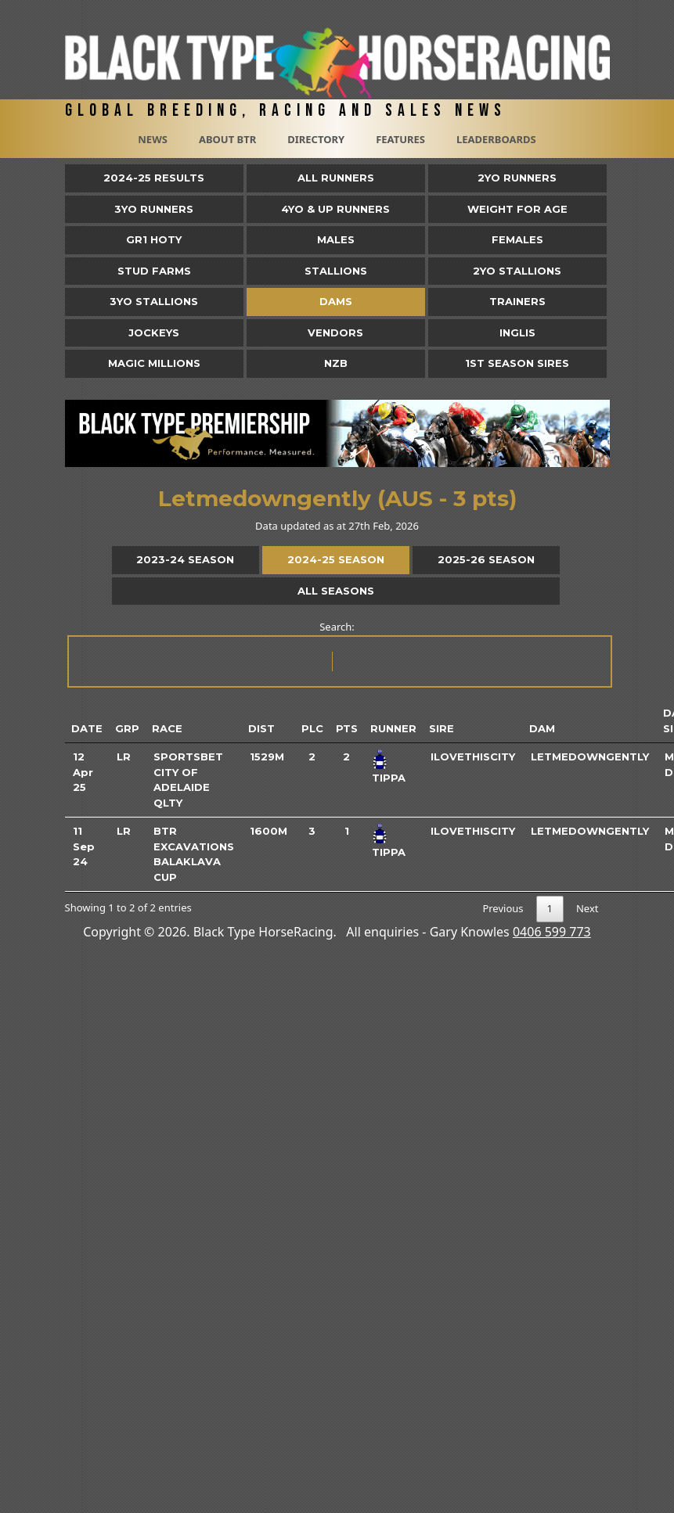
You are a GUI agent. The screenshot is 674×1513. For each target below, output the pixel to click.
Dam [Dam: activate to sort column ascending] (542, 728)
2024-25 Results (153, 177)
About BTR (227, 139)
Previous (502, 908)
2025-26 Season (486, 559)
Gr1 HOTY (154, 239)
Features (400, 139)
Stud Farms (154, 270)
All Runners (335, 177)
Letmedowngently (590, 756)
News (153, 139)
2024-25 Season (335, 559)
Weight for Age (517, 209)
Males (336, 239)
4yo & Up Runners (335, 209)
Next (587, 908)
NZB (336, 363)
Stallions (336, 270)
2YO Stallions (517, 270)
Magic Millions (154, 363)
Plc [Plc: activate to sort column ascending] (312, 728)
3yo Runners (153, 209)
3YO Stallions (154, 301)
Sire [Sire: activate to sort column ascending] (441, 728)
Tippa (388, 777)
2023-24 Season (185, 559)
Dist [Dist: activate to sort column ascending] (261, 728)
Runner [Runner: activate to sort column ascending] (393, 728)
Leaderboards (496, 139)
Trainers (517, 301)
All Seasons (335, 590)
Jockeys (153, 332)
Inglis (517, 332)
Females (517, 239)
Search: (338, 654)
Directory (315, 139)
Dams (335, 301)
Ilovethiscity (473, 756)
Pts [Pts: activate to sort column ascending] (347, 728)
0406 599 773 (552, 931)
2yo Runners (517, 177)
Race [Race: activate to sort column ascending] (167, 728)
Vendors (335, 332)
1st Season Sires (517, 363)
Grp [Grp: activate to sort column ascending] (127, 728)
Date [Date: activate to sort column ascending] (87, 728)
